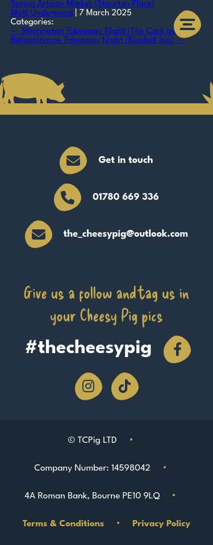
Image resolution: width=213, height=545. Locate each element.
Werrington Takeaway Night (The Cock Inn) (96, 31)
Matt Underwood (42, 13)
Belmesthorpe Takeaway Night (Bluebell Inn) (98, 40)
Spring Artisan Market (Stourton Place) (82, 4)
